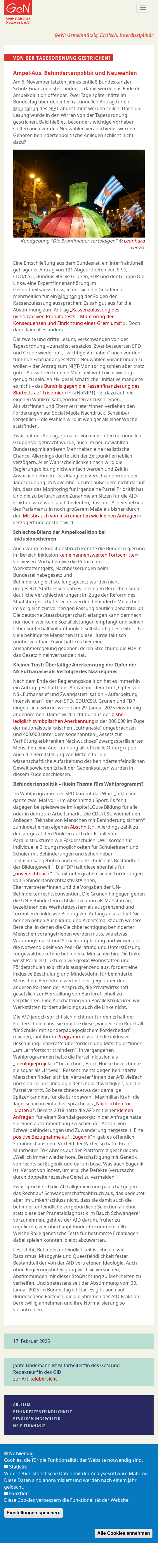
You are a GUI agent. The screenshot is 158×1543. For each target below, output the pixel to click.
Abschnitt (82, 827)
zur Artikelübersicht (35, 1379)
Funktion (19, 1498)
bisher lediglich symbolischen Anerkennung (69, 717)
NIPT (53, 108)
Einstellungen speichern (34, 1517)
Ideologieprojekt (35, 1063)
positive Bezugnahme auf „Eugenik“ (54, 1137)
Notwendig (21, 1458)
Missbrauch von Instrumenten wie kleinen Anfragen (82, 515)
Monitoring (25, 108)
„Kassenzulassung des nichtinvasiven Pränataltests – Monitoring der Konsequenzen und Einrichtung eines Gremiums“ (69, 316)
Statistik (18, 1471)
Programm (71, 1036)
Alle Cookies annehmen (123, 1537)
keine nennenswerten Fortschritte (99, 555)
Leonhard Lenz (134, 244)
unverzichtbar (32, 873)
